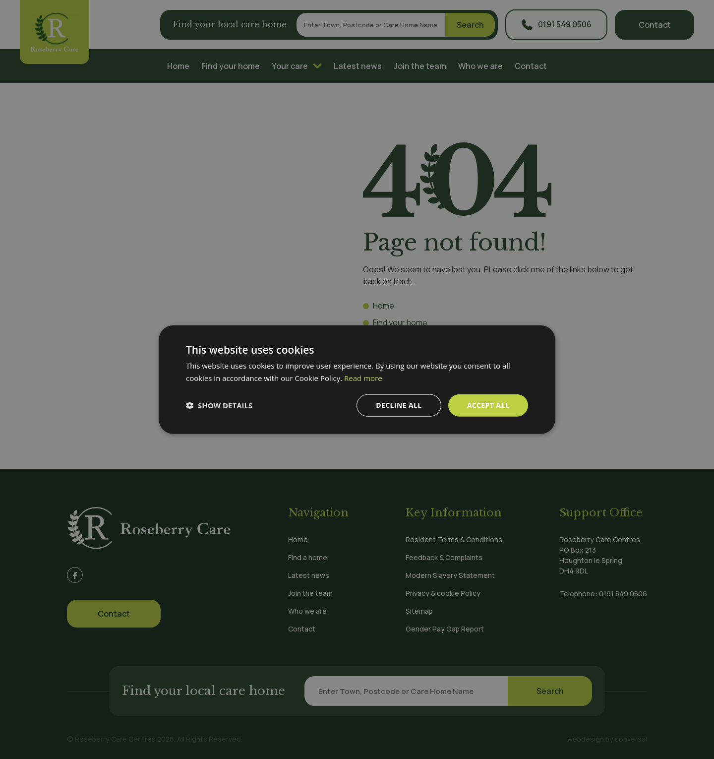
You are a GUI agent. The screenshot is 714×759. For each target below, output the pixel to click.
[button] (219, 405)
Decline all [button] (398, 405)
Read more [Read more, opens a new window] (363, 378)
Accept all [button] (488, 405)
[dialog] (357, 379)
